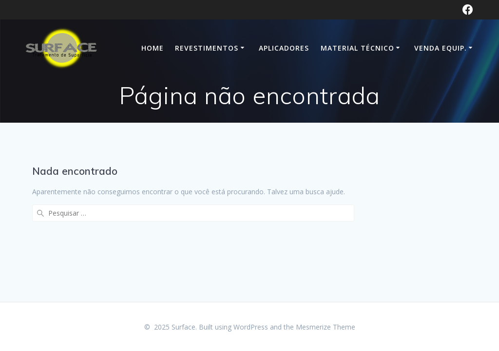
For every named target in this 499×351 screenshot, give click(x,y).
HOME (152, 48)
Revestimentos (206, 48)
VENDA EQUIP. (440, 48)
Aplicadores (284, 48)
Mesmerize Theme (325, 327)
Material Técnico (357, 48)
